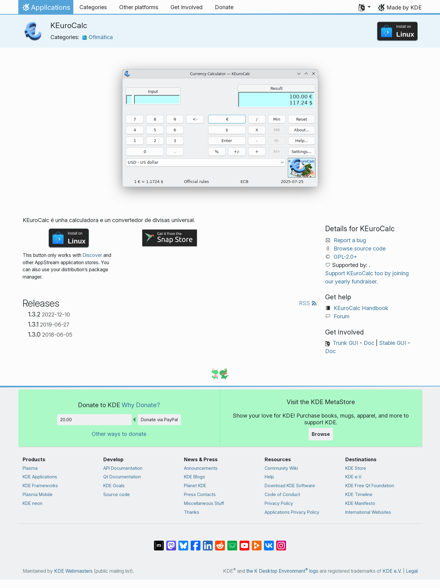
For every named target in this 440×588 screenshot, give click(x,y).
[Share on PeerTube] (257, 542)
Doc (369, 343)
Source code (116, 494)
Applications (45, 9)
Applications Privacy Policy (292, 512)
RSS (308, 303)
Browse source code (360, 248)
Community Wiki (281, 468)
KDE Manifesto (360, 503)
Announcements (201, 468)
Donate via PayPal (159, 419)
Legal (412, 571)
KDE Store (355, 468)
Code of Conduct (282, 494)
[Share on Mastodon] (171, 542)
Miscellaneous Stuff (204, 503)
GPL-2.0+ (345, 257)
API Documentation (122, 468)
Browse (321, 434)
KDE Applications (40, 476)
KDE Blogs (194, 476)
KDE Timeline (358, 494)
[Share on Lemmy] (232, 542)
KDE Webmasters (73, 571)
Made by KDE (404, 7)
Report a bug (350, 240)
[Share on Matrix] (159, 542)
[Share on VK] (269, 542)
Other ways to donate (119, 434)
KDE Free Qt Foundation (369, 485)
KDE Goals (114, 485)
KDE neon (32, 503)
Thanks (191, 512)
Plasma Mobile (38, 494)
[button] (364, 7)
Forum (342, 316)
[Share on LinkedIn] (208, 542)
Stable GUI (392, 343)
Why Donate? (141, 405)
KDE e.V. (353, 476)
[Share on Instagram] (281, 542)
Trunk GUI (345, 343)
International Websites (368, 512)
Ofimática (97, 37)
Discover (92, 255)
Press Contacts (200, 494)
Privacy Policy (279, 503)
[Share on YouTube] (244, 542)
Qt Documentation (122, 476)
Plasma (30, 468)
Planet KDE (195, 485)
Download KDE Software (290, 485)
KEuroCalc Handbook (361, 308)
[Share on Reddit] (220, 542)
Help (269, 476)
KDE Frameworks (40, 485)
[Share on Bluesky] (183, 542)
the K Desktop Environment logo (282, 571)
